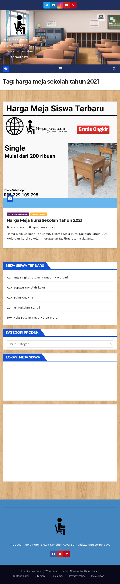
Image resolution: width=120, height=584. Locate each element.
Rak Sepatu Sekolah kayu (26, 287)
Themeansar (91, 571)
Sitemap (40, 576)
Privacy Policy (77, 576)
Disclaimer (57, 576)
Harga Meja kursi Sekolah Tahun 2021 (44, 220)
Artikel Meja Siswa (18, 214)
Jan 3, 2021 (17, 227)
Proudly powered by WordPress (40, 571)
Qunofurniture (42, 227)
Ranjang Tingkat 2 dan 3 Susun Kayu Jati (37, 277)
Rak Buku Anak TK (20, 297)
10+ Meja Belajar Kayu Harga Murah (33, 317)
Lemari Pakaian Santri (23, 307)
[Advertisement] (60, 444)
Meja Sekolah (38, 214)
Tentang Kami (21, 576)
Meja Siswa (97, 576)
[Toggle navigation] (61, 69)
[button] (114, 69)
